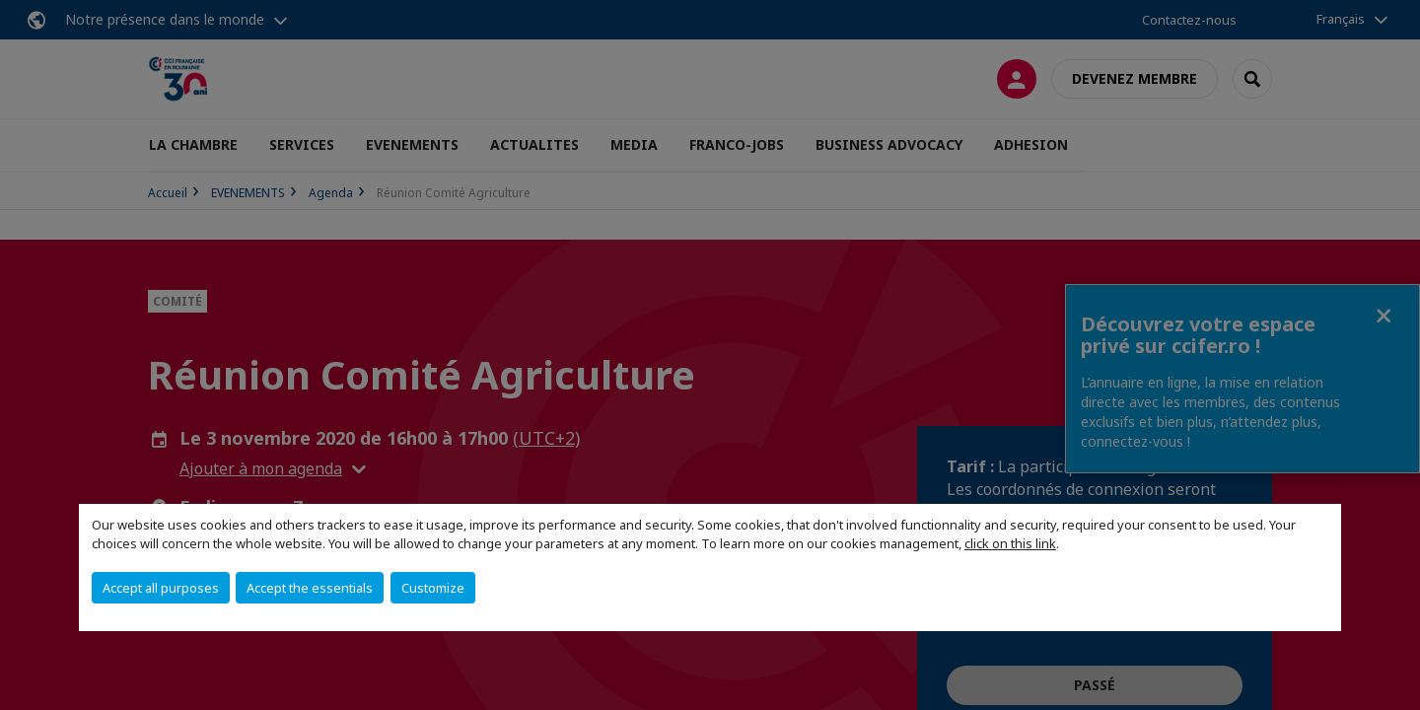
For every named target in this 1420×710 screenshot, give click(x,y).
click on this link (1010, 543)
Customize (432, 588)
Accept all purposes (161, 588)
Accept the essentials (310, 588)
